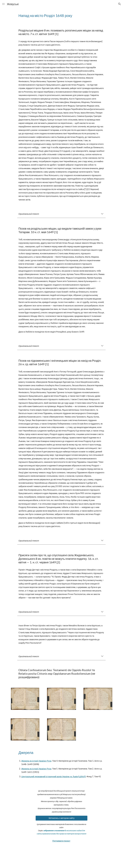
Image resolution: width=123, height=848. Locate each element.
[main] (61, 15)
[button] (3, 4)
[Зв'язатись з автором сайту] (61, 818)
